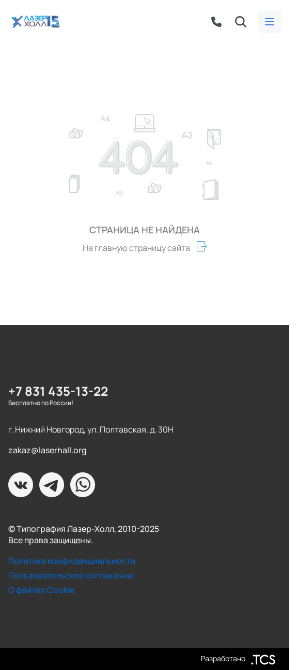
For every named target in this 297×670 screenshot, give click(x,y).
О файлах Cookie (41, 589)
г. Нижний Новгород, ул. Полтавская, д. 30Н (91, 429)
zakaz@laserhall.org (47, 450)
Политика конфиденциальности (71, 561)
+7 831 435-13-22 (58, 390)
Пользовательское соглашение (71, 575)
